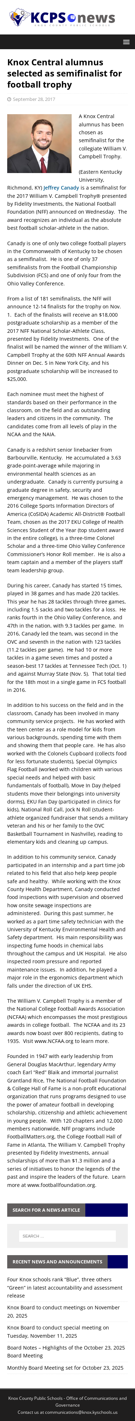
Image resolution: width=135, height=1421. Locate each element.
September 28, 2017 (34, 99)
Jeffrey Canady (61, 187)
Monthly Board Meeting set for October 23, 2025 (65, 1367)
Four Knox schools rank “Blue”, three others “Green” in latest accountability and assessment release (64, 1287)
